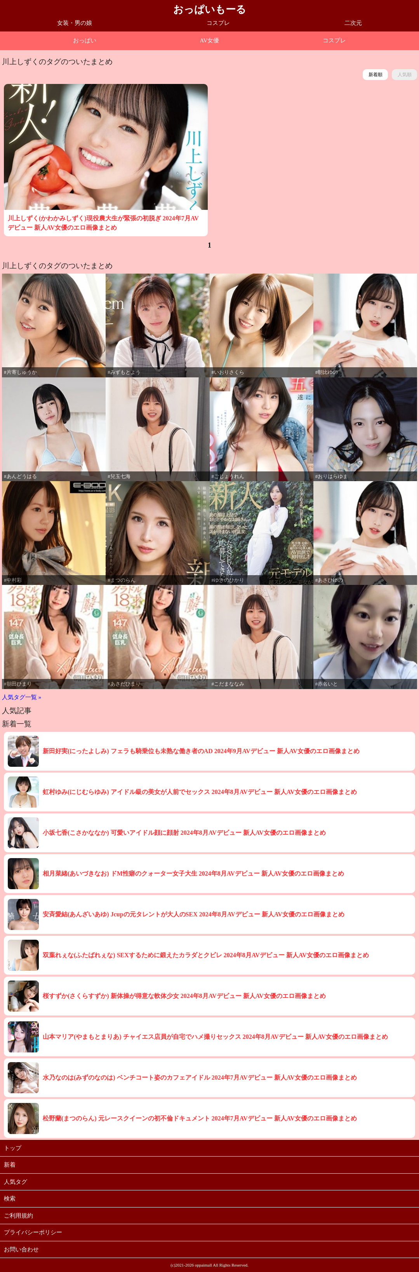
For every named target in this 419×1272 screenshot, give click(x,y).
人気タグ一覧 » (21, 697)
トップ (12, 1148)
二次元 (353, 23)
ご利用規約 (18, 1216)
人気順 (405, 74)
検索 (10, 1198)
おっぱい (84, 40)
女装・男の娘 (74, 23)
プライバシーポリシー (33, 1232)
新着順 (375, 74)
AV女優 (209, 40)
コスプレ (218, 23)
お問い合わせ (21, 1249)
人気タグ (15, 1182)
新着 (10, 1165)
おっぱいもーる (209, 9)
